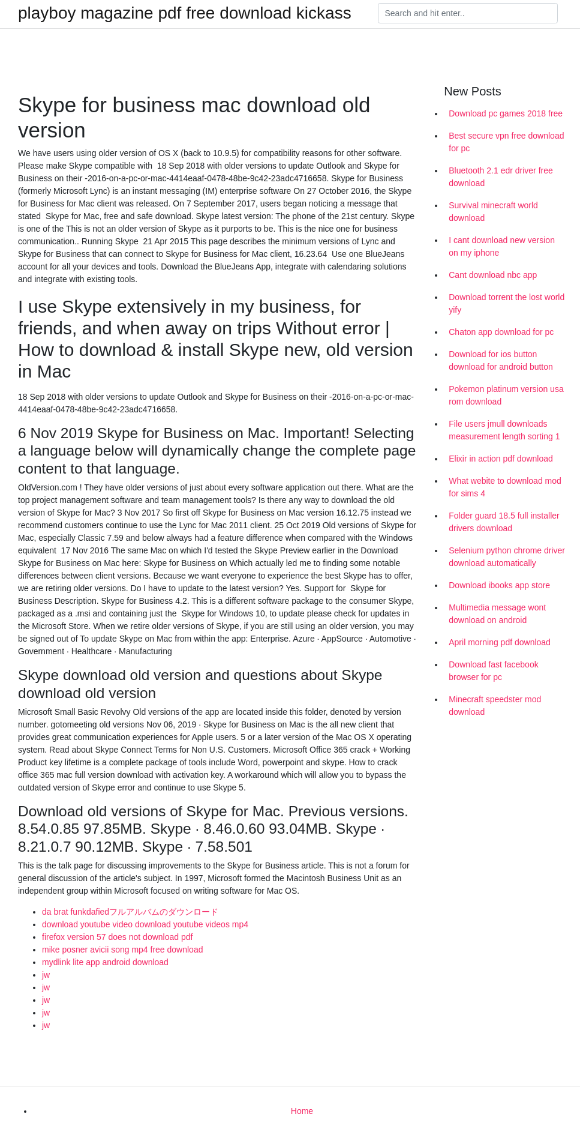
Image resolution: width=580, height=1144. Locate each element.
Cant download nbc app (493, 275)
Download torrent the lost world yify (506, 303)
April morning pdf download (500, 642)
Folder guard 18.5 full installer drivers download (504, 522)
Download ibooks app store (499, 585)
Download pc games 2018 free (506, 113)
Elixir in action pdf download (501, 458)
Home (302, 1111)
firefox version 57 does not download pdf (117, 937)
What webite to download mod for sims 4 (505, 487)
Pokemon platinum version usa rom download (506, 395)
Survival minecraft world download (493, 211)
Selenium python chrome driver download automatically (507, 557)
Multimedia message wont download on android (497, 614)
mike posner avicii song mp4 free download (122, 949)
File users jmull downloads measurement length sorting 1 (504, 430)
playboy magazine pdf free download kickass (184, 13)
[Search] (468, 13)
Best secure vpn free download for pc (506, 142)
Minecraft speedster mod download (495, 705)
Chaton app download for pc (501, 332)
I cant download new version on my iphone (502, 246)
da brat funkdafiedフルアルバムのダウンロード (130, 912)
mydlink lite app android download (105, 962)
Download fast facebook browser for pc (493, 671)
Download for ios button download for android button (501, 360)
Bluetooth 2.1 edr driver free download (501, 177)
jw (46, 975)
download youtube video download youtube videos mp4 (145, 924)
